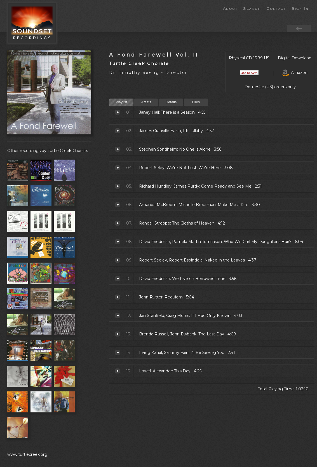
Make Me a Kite (117, 204)
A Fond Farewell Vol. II (154, 55)
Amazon (294, 72)
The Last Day (117, 334)
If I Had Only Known (117, 315)
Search (252, 8)
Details (171, 102)
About (230, 8)
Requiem (117, 297)
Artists (146, 102)
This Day (117, 370)
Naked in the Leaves (117, 260)
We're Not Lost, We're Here (117, 167)
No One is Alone (117, 149)
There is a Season (117, 112)
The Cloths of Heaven (117, 223)
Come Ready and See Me (117, 186)
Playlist (121, 102)
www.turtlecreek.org (27, 454)
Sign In (300, 8)
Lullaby (117, 130)
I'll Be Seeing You (117, 352)
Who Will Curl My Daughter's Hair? (117, 241)
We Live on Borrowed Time (117, 278)
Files (196, 102)
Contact (276, 8)
